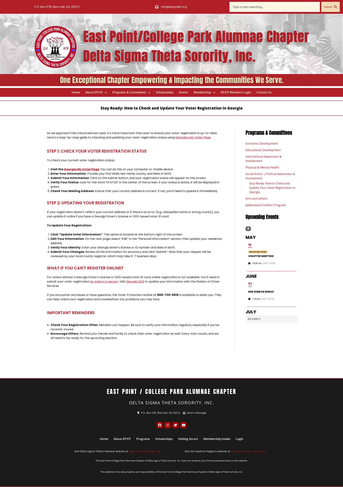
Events (183, 92)
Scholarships (164, 92)
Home (76, 92)
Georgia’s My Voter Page (193, 137)
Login (239, 439)
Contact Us (264, 92)
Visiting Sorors (188, 439)
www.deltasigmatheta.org (144, 451)
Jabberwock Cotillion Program (266, 205)
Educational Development (263, 150)
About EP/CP (96, 92)
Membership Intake (216, 439)
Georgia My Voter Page (81, 169)
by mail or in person (104, 281)
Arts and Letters (256, 199)
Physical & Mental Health (262, 168)
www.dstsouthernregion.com (248, 451)
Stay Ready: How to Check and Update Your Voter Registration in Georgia (272, 188)
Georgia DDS (135, 281)
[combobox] (274, 7)
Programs (143, 439)
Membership (204, 92)
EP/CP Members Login (236, 92)
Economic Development (262, 144)
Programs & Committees (131, 92)
